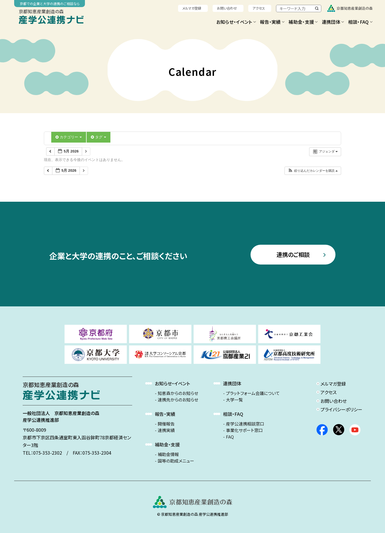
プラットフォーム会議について (253, 393)
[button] (313, 171)
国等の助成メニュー (176, 461)
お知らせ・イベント (236, 21)
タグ (98, 137)
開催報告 (166, 424)
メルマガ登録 (191, 8)
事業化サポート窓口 (244, 430)
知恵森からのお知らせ (178, 393)
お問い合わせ (227, 8)
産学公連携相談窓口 (245, 424)
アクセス (259, 8)
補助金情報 (168, 454)
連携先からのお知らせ (178, 400)
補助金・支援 (303, 21)
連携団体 (333, 21)
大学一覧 (234, 400)
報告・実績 (272, 21)
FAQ (230, 437)
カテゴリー (68, 137)
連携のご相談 (293, 254)
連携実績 (166, 430)
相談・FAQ (360, 21)
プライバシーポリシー (341, 409)
